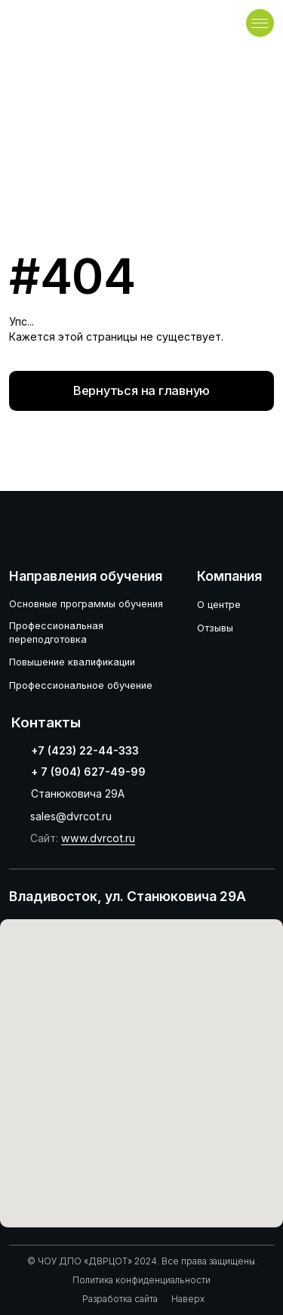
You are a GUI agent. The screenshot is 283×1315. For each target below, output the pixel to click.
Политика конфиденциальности (141, 1280)
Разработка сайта (120, 1299)
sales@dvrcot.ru (71, 816)
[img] (62, 23)
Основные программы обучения (86, 604)
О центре (219, 604)
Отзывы (215, 628)
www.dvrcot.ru (98, 838)
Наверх (188, 1299)
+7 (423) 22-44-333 (85, 750)
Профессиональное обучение (80, 685)
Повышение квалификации (72, 662)
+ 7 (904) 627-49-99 (88, 771)
